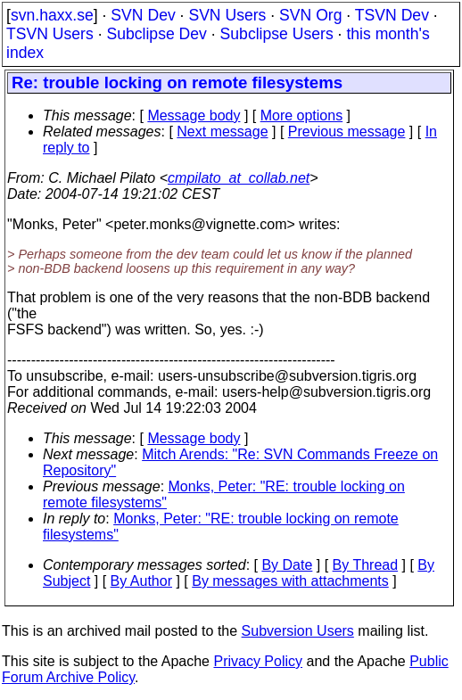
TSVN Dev (392, 15)
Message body (193, 115)
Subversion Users (298, 630)
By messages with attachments (290, 581)
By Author (141, 581)
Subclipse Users (277, 34)
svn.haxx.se (52, 15)
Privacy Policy (257, 661)
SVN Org (310, 15)
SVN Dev (143, 15)
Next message (222, 131)
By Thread (366, 564)
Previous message (347, 131)
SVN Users (227, 15)
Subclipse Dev (156, 34)
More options (301, 115)
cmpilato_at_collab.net (238, 177)
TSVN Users (50, 34)
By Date (286, 564)
